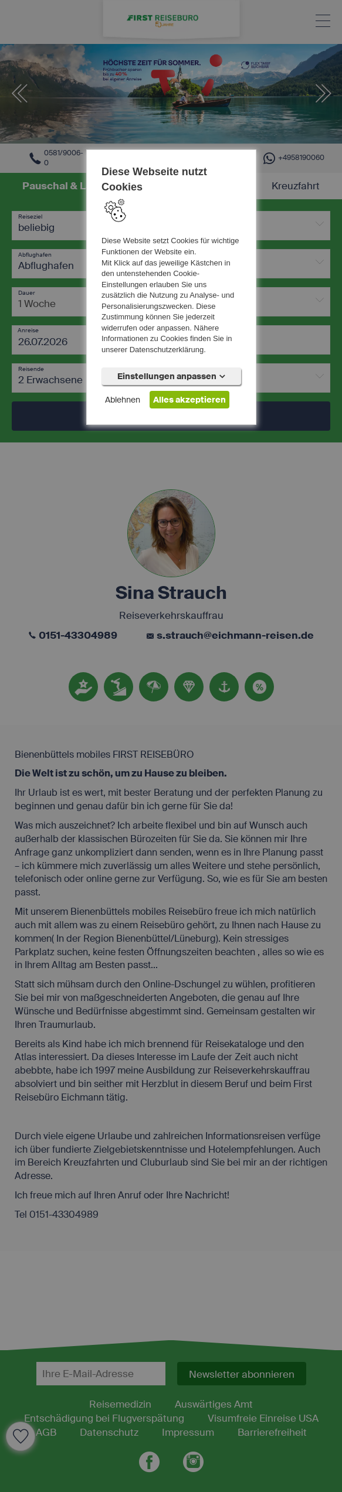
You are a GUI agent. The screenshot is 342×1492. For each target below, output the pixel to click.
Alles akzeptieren (189, 399)
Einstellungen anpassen (171, 375)
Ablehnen (122, 399)
